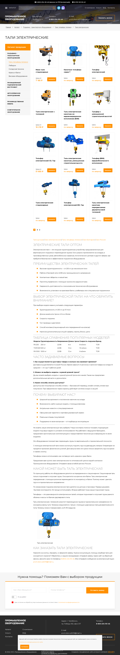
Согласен (24, 647)
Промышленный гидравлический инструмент (14, 85)
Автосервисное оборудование (13, 94)
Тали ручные (38, 240)
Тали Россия (101, 240)
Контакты (111, 8)
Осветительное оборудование (13, 111)
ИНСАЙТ (111, 652)
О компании (90, 8)
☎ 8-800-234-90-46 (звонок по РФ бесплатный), (52, 2)
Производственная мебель (15, 103)
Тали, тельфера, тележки (63, 27)
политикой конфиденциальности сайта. (31, 642)
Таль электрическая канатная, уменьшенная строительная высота (74, 161)
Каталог (12, 8)
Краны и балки (15, 73)
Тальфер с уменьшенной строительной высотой (102, 114)
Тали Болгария (88, 240)
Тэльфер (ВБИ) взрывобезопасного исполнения (100, 161)
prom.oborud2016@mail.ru (79, 19)
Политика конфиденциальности (52, 650)
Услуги (99, 8)
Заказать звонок (105, 637)
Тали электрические (82, 27)
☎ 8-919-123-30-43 (79, 2)
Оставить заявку (97, 590)
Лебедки (12, 65)
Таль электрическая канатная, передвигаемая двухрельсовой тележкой (100, 207)
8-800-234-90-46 (56, 19)
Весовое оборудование (18, 76)
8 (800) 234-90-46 (67, 559)
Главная (8, 27)
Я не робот (19, 597)
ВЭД (104, 8)
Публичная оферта (47, 652)
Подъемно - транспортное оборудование (37, 27)
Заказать (51, 79)
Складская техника (16, 69)
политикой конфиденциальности (69, 602)
